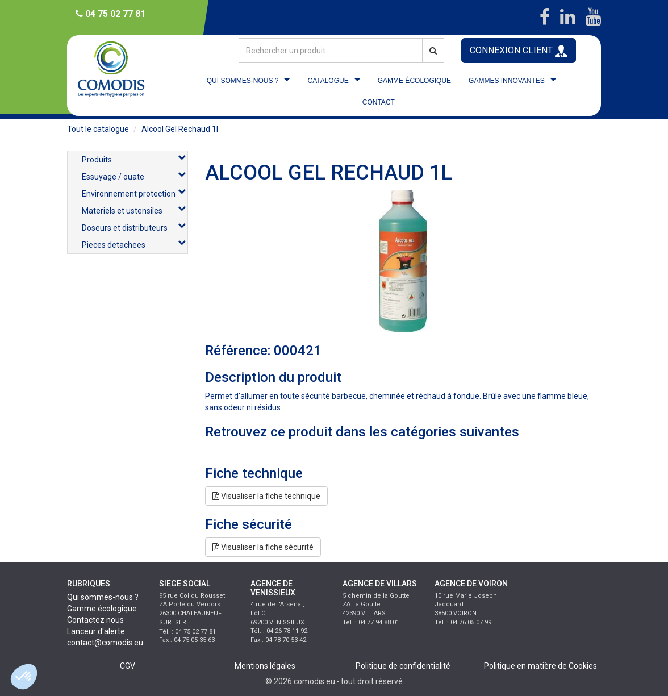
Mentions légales (265, 665)
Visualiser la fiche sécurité (263, 547)
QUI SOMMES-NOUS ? (243, 81)
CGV (127, 665)
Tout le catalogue (98, 129)
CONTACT (378, 102)
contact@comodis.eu (105, 642)
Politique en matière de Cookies (540, 665)
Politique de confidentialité (403, 665)
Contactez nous (95, 619)
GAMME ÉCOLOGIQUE (414, 81)
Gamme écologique (102, 608)
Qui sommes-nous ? (103, 597)
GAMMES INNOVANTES (507, 81)
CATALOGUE (327, 81)
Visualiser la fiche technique (266, 496)
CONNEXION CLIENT (518, 51)
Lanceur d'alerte (96, 631)
